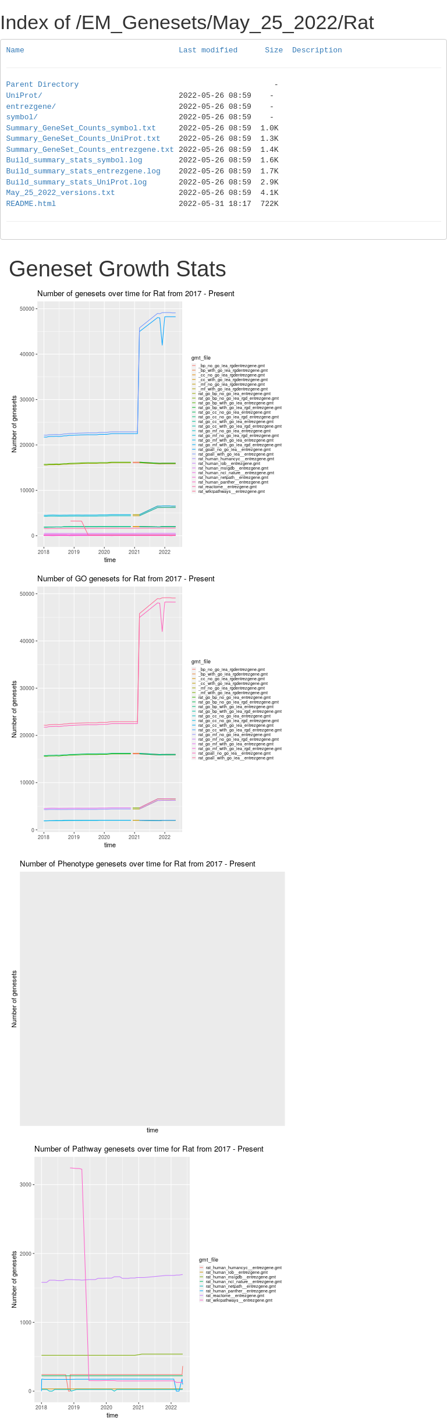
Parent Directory (42, 85)
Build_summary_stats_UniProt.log (76, 182)
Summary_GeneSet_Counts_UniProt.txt (83, 139)
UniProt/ (24, 96)
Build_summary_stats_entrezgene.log (83, 171)
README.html (31, 204)
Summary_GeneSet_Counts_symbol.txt (81, 128)
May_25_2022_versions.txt (60, 193)
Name (15, 50)
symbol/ (22, 117)
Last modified (208, 50)
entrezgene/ (31, 107)
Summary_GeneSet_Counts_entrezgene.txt (90, 150)
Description (317, 50)
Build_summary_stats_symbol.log (74, 160)
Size (274, 50)
